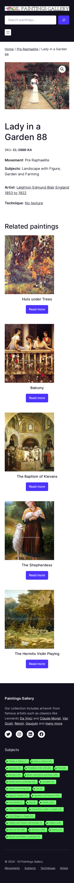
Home (9, 49)
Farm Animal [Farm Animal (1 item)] (15, 802)
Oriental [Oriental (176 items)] (14, 775)
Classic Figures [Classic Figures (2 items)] (16, 809)
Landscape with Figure (41, 168)
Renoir (19, 723)
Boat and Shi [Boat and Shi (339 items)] (16, 830)
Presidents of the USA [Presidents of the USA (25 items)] (39, 768)
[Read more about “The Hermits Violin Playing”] (37, 664)
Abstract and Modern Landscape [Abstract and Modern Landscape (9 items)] (24, 837)
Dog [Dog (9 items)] (32, 802)
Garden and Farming (22, 174)
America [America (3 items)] (57, 830)
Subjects (30, 868)
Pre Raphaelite (27, 49)
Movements (12, 868)
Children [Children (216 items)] (55, 823)
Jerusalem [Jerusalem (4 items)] (48, 782)
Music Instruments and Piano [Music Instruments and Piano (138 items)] (42, 775)
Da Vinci (26, 718)
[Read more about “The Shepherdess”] (37, 575)
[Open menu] (8, 32)
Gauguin (32, 723)
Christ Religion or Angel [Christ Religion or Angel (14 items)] (20, 816)
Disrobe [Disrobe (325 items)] (48, 802)
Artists (64, 868)
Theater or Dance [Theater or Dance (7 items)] (17, 761)
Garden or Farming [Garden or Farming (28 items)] (18, 789)
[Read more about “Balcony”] (37, 398)
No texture (34, 203)
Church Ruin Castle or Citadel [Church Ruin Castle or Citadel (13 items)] (46, 809)
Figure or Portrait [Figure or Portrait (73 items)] (17, 795)
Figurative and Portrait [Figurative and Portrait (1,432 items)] (47, 795)
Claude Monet (50, 718)
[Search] (63, 20)
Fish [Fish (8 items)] (39, 789)
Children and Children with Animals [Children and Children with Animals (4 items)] (25, 823)
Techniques (47, 868)
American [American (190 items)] (38, 830)
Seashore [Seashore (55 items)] (14, 768)
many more (53, 723)
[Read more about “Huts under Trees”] (37, 309)
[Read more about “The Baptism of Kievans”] (37, 486)
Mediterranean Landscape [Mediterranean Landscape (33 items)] (22, 782)
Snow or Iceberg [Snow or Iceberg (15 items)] (42, 761)
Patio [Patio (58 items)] (61, 768)
